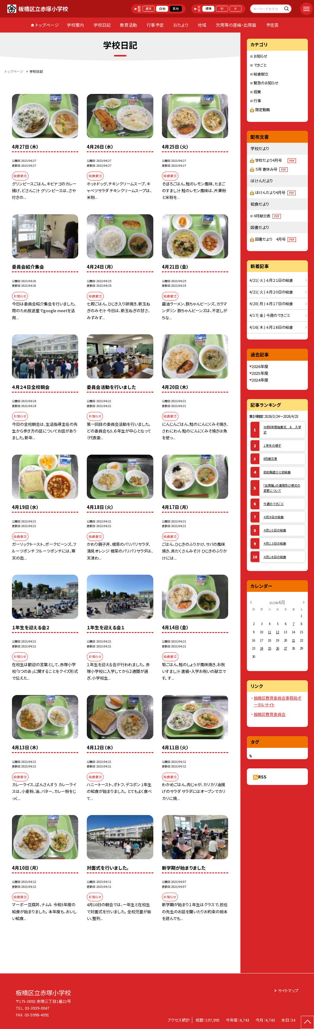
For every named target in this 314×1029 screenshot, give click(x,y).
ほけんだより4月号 (275, 192)
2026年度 (260, 366)
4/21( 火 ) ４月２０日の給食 (271, 292)
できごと (260, 65)
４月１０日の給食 (274, 530)
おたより (181, 25)
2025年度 (260, 373)
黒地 (176, 8)
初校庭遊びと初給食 (277, 472)
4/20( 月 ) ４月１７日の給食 (271, 303)
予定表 (272, 25)
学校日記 (102, 25)
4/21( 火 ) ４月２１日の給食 (271, 280)
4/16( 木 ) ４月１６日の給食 (271, 327)
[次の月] (303, 602)
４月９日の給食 (273, 517)
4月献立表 (267, 216)
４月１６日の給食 (274, 557)
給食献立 (261, 74)
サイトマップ (288, 990)
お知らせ (260, 56)
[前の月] (251, 602)
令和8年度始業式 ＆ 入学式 (282, 429)
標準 (208, 8)
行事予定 (155, 25)
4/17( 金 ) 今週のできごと (269, 315)
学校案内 (75, 25)
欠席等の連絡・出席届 (236, 25)
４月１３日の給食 (274, 543)
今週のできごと (273, 504)
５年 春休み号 (271, 169)
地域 (202, 25)
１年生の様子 (272, 445)
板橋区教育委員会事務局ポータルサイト (277, 701)
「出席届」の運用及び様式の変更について (281, 488)
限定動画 (260, 109)
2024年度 (260, 380)
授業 (257, 92)
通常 (148, 8)
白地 (162, 8)
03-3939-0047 (37, 1008)
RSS (262, 777)
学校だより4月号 (275, 160)
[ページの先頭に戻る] (307, 1022)
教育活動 (128, 25)
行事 (257, 100)
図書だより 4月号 (275, 239)
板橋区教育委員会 (269, 714)
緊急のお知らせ (266, 83)
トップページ (47, 25)
